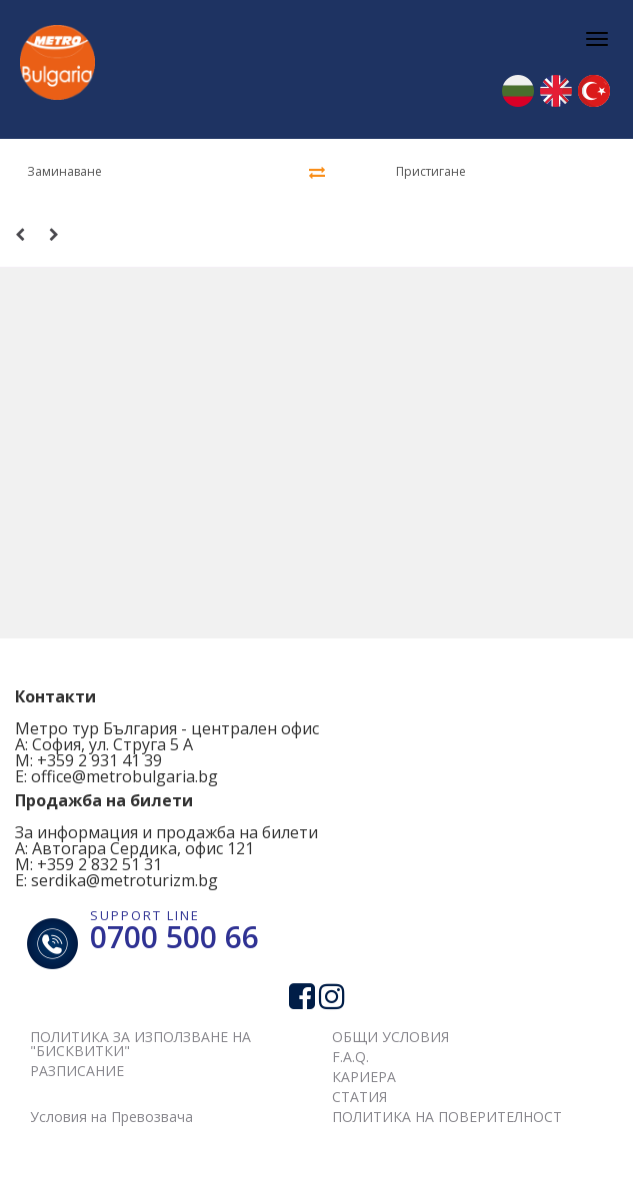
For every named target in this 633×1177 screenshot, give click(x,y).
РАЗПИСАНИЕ (77, 1070)
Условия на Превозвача (111, 1116)
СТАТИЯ (359, 1096)
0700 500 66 (174, 936)
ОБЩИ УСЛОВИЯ (390, 1036)
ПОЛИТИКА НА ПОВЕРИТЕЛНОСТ (447, 1116)
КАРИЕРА (364, 1076)
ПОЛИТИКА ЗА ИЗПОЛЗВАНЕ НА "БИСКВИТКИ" (140, 1043)
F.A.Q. (350, 1056)
